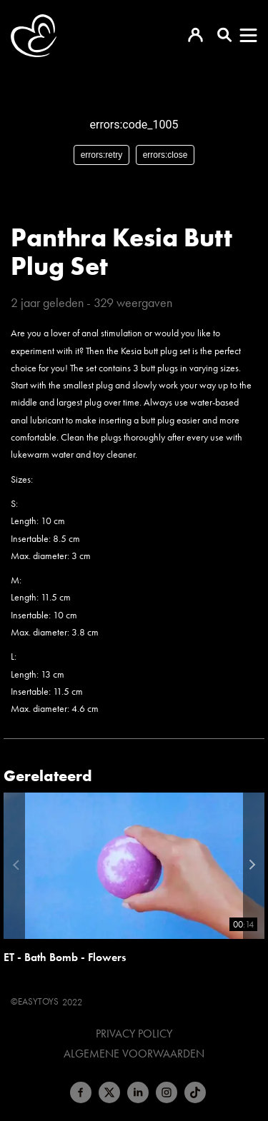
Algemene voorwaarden (134, 1054)
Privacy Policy (134, 1034)
